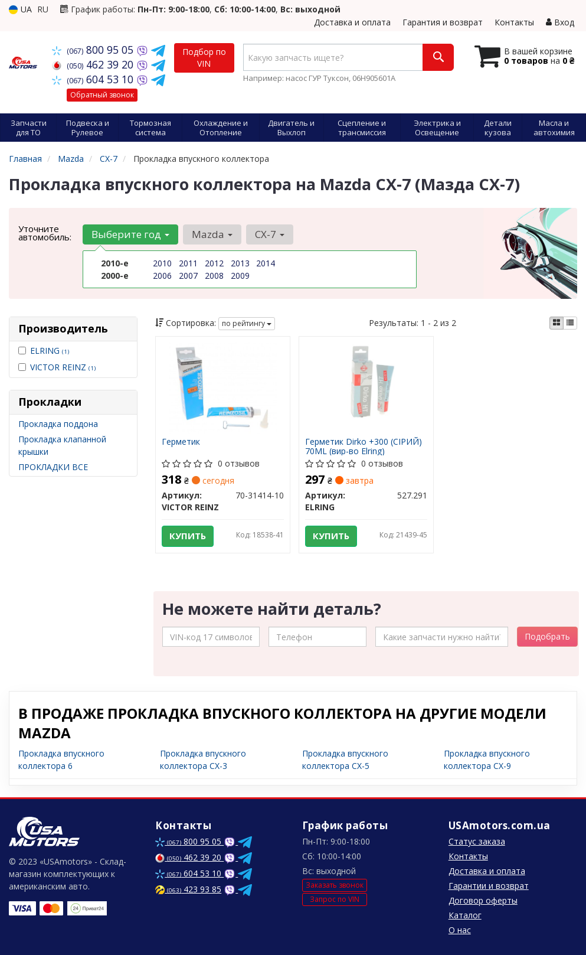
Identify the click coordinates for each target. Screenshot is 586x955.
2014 (265, 263)
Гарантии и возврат (488, 885)
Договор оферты (483, 900)
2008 (214, 275)
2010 (162, 263)
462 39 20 (94, 64)
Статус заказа (476, 841)
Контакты (514, 22)
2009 (240, 275)
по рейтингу (246, 323)
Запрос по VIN (334, 899)
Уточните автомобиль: (44, 233)
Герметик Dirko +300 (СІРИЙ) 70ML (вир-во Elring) (363, 446)
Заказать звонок (335, 886)
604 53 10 (94, 79)
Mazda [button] (212, 234)
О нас (459, 930)
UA (20, 9)
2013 (240, 263)
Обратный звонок (102, 95)
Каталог (465, 915)
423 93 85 (188, 889)
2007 (188, 275)
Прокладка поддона (58, 423)
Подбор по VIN (204, 57)
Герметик (181, 442)
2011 (188, 263)
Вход (560, 22)
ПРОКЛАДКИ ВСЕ (53, 466)
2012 (214, 263)
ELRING (49, 350)
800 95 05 (94, 50)
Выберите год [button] (130, 234)
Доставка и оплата (352, 22)
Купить (187, 536)
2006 (162, 275)
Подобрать (547, 636)
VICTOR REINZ (63, 367)
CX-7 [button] (269, 234)
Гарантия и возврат (442, 22)
